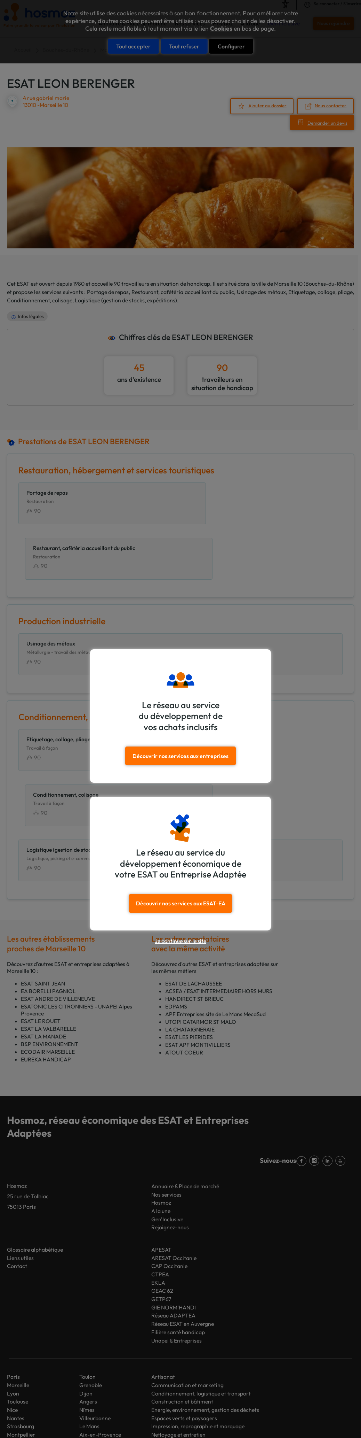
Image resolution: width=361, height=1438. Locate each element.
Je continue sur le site (180, 940)
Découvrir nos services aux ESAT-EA (181, 902)
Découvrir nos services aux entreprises (180, 755)
